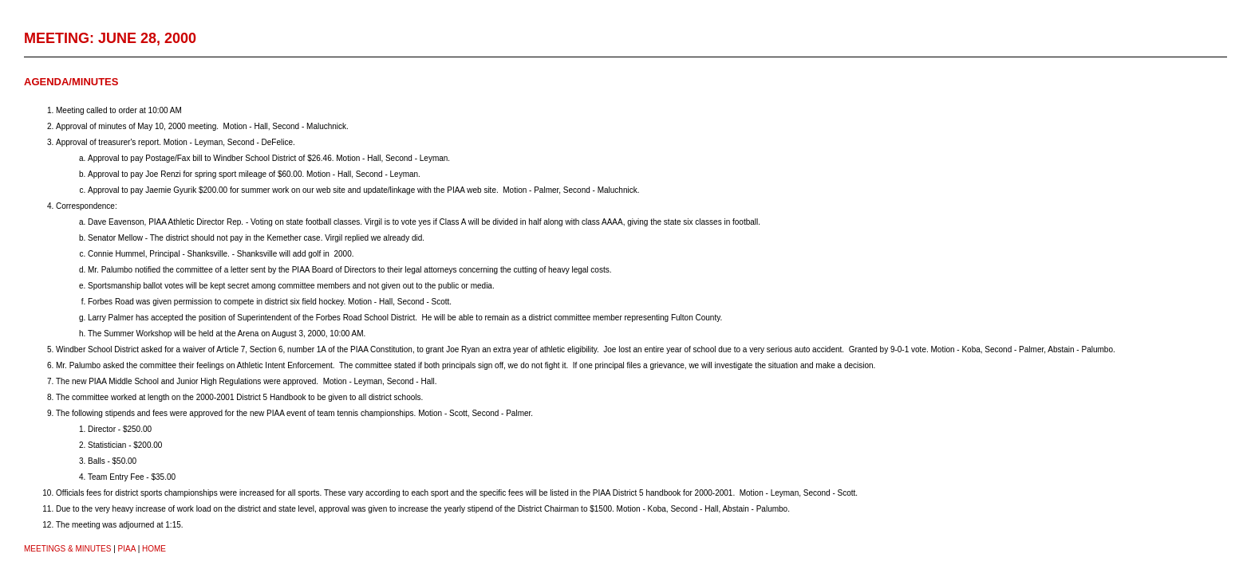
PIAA (127, 548)
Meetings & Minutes (67, 548)
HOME (154, 548)
